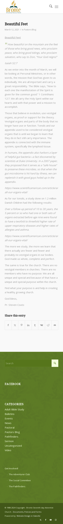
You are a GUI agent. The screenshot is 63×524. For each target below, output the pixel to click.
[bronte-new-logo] (26, 6)
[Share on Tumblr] (35, 325)
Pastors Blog (30, 29)
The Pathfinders (17, 486)
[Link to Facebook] (45, 519)
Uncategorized (13, 445)
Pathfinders (11, 436)
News (8, 423)
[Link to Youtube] (50, 519)
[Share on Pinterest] (21, 325)
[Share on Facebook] (8, 325)
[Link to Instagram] (55, 519)
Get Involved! (11, 468)
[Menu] (56, 7)
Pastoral (9, 427)
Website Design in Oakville (28, 516)
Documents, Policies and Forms (27, 512)
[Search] (49, 6)
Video (8, 450)
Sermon (9, 441)
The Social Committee (20, 480)
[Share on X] (15, 325)
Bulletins (9, 414)
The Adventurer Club (19, 474)
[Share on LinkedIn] (28, 325)
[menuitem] (49, 6)
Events (9, 418)
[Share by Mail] (55, 325)
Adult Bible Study (14, 409)
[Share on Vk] (41, 325)
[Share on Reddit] (48, 325)
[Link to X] (40, 519)
